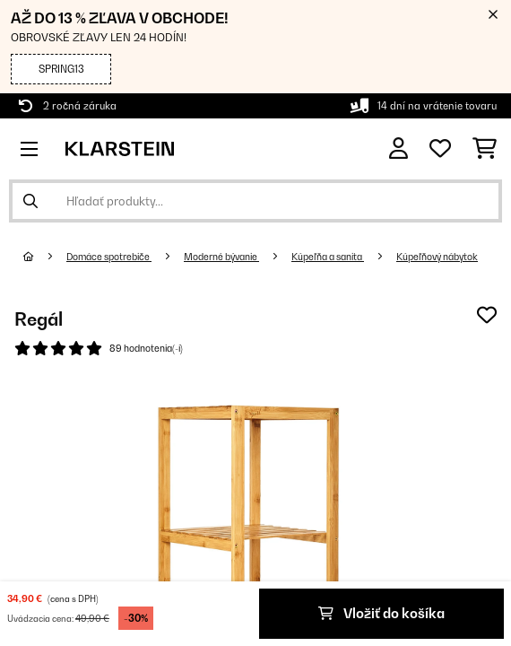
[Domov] (44, 256)
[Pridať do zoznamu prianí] (487, 315)
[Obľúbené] (440, 149)
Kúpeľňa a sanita (327, 256)
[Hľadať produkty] (255, 201)
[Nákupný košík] (484, 149)
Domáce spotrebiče (109, 256)
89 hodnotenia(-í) (146, 348)
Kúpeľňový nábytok (437, 256)
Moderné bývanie (221, 256)
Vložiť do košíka (381, 613)
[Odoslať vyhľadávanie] (30, 201)
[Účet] (398, 148)
